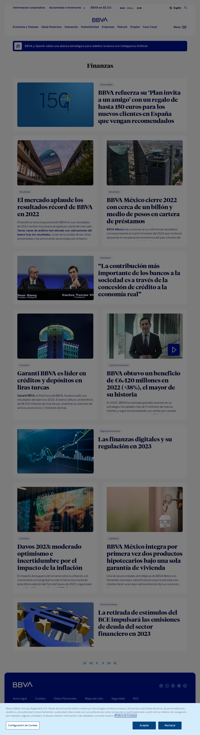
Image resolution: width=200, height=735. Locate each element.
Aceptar (144, 725)
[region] (100, 719)
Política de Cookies (125, 715)
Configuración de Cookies (22, 725)
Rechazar (170, 725)
